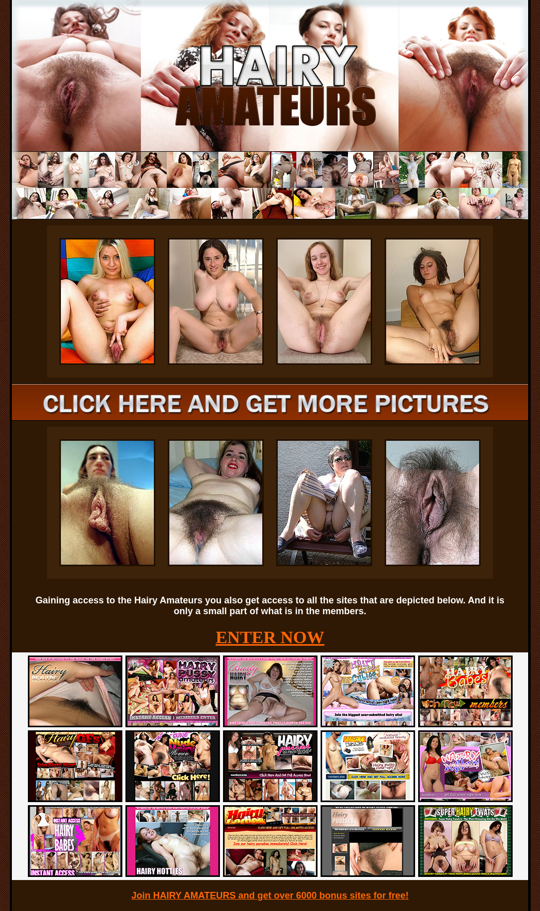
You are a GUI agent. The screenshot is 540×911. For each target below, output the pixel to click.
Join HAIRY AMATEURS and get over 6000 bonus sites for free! (269, 895)
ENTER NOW (270, 637)
